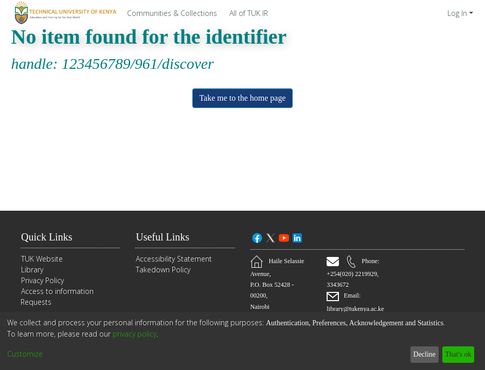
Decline (418, 354)
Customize (25, 354)
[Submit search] (424, 13)
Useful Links (166, 237)
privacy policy (134, 334)
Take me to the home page (242, 98)
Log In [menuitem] (457, 13)
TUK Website (42, 259)
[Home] (64, 13)
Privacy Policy (42, 280)
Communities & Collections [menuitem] (172, 13)
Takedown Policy (163, 269)
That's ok (455, 354)
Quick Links (49, 237)
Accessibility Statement (174, 259)
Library (32, 269)
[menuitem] (251, 13)
